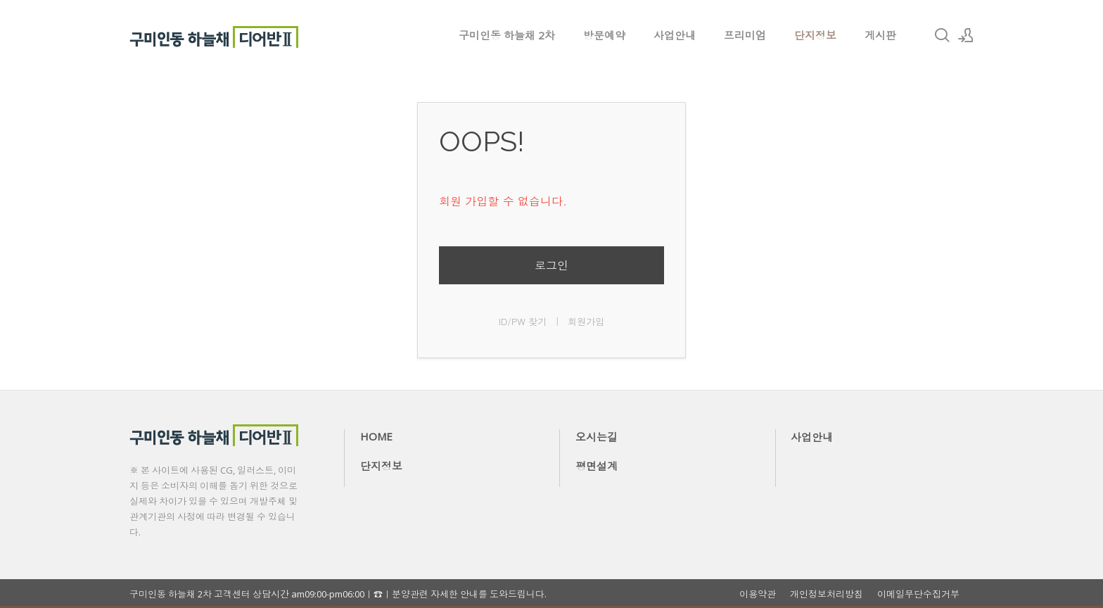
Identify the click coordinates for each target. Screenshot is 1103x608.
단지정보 (815, 35)
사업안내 (674, 35)
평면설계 (596, 466)
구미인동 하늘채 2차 (507, 35)
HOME (376, 436)
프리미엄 (745, 35)
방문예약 (604, 35)
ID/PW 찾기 (523, 321)
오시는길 (596, 437)
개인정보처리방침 (826, 594)
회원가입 (586, 321)
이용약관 (757, 594)
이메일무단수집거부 (918, 594)
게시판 (880, 35)
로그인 (551, 265)
